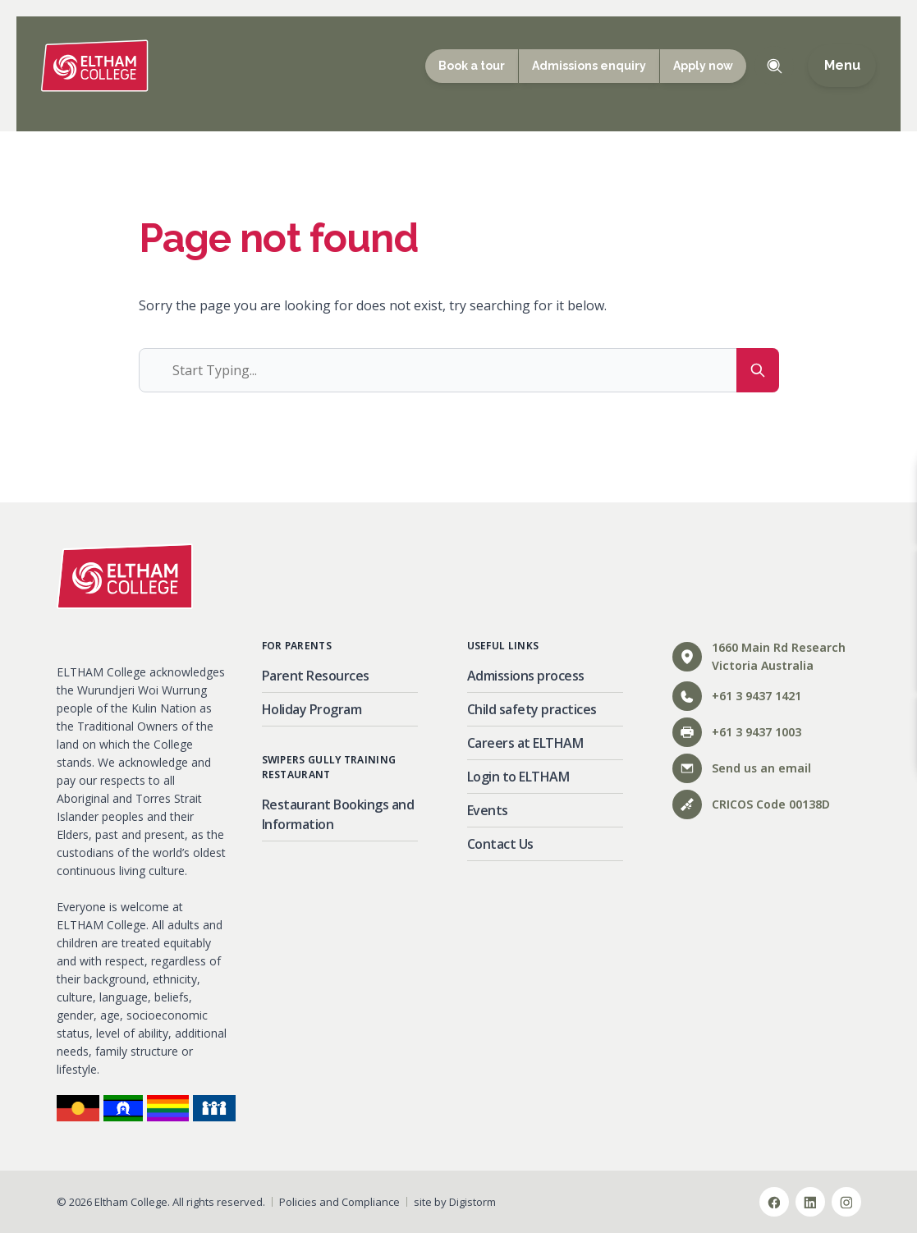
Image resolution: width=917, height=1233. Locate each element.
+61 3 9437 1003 (736, 732)
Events (487, 810)
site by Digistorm (455, 1201)
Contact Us (500, 844)
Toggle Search (774, 65)
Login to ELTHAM (518, 777)
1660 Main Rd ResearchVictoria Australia (759, 656)
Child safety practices (532, 709)
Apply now (703, 65)
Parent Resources (315, 676)
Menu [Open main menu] (842, 65)
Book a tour (471, 65)
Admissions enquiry (589, 65)
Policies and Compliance (339, 1201)
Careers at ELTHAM (525, 743)
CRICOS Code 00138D (751, 804)
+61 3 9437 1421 (736, 696)
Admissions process (526, 676)
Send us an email (741, 768)
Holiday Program (312, 709)
